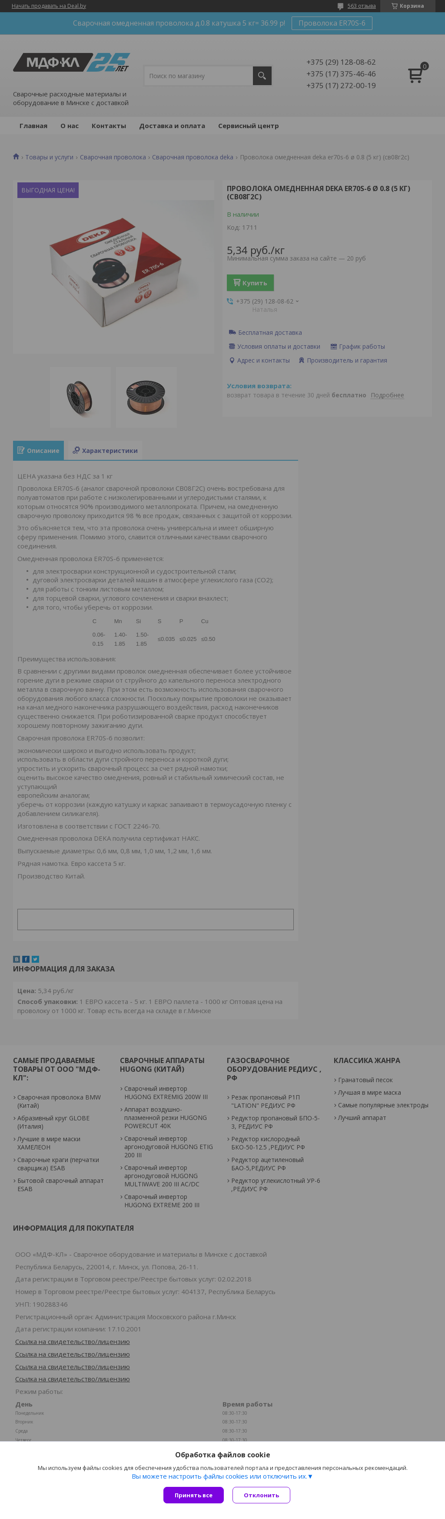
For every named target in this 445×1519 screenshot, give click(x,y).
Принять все (194, 1495)
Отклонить (261, 1495)
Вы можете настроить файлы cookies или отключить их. (219, 1476)
